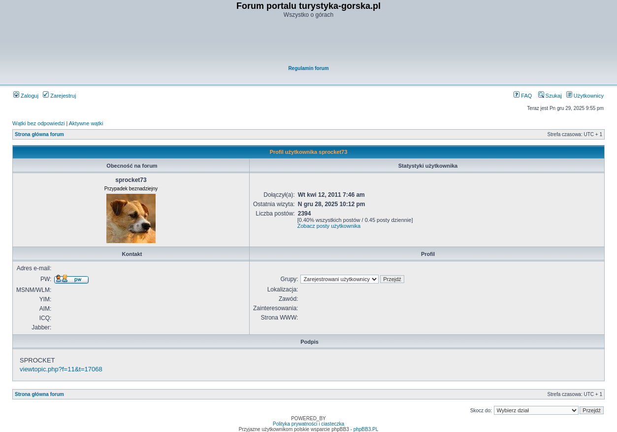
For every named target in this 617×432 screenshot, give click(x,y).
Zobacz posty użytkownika (328, 226)
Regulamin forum (308, 68)
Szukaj (550, 96)
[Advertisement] (309, 42)
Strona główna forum (39, 134)
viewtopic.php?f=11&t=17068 (61, 369)
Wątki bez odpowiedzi (38, 123)
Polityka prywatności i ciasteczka (308, 424)
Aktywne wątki (86, 123)
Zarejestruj (59, 96)
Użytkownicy (585, 96)
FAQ (523, 96)
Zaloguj (25, 96)
